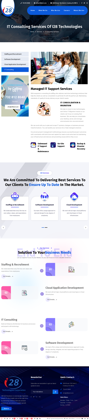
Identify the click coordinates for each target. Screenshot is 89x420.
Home (33, 10)
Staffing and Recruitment (12, 54)
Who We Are (55, 10)
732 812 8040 (25, 3)
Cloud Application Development (15, 64)
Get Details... (8, 277)
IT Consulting (9, 69)
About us (6, 408)
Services (39, 32)
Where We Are (79, 10)
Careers (67, 10)
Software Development (12, 59)
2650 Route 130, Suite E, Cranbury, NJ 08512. (64, 3)
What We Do (43, 10)
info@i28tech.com (40, 3)
